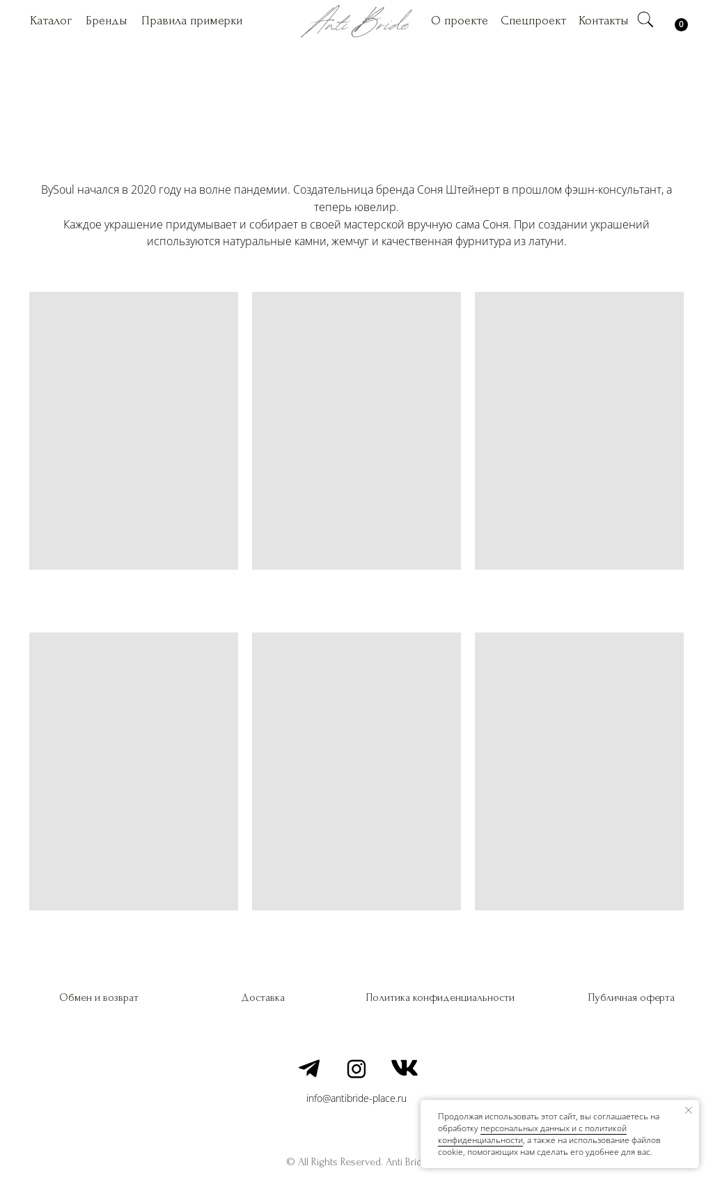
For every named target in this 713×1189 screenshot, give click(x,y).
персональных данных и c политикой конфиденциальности (532, 1134)
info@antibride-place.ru (356, 1098)
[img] (645, 19)
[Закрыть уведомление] (689, 1110)
